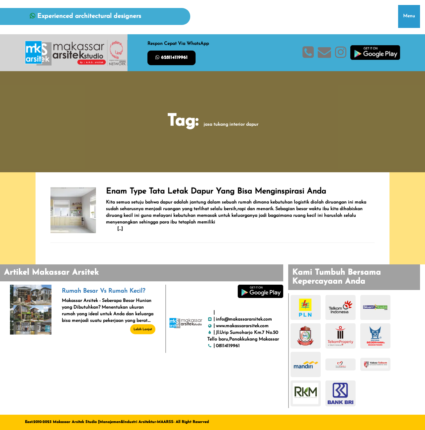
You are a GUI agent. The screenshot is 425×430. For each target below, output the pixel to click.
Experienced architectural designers (85, 16)
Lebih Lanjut (142, 329)
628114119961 (171, 57)
